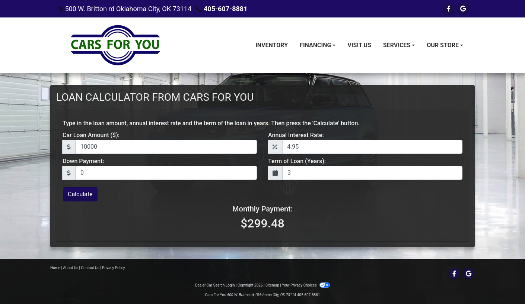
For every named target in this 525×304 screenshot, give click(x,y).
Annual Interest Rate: (296, 135)
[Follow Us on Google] (462, 8)
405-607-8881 (225, 9)
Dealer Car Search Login (215, 285)
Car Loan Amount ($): (91, 135)
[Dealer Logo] (118, 45)
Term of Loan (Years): (297, 161)
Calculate (80, 194)
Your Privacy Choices (306, 285)
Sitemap (272, 285)
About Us (70, 268)
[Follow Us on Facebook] (448, 8)
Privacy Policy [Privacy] (113, 268)
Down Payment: (83, 161)
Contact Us (90, 268)
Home (55, 268)
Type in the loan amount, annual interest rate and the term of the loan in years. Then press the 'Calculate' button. (211, 123)
